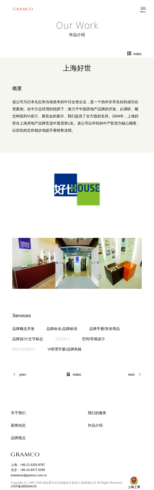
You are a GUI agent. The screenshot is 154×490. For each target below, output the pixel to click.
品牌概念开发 (23, 329)
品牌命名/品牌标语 (61, 329)
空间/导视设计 (93, 339)
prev (22, 375)
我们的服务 (97, 413)
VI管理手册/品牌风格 (65, 349)
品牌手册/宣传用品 (104, 329)
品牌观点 (18, 438)
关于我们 (18, 413)
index (137, 54)
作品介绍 (95, 425)
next (131, 375)
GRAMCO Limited (25, 454)
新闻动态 (18, 425)
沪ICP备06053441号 (24, 486)
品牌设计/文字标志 (27, 339)
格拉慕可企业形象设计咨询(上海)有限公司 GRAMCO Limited (23, 9)
